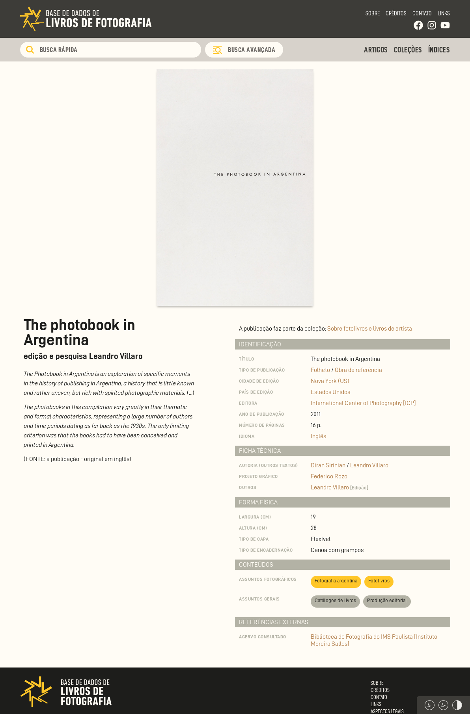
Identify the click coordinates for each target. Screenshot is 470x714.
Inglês (318, 436)
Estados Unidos (330, 392)
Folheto (320, 370)
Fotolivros (379, 580)
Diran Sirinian (329, 465)
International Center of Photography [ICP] (363, 403)
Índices (439, 50)
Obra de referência (358, 370)
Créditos (396, 13)
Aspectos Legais (387, 711)
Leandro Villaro (369, 465)
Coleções (408, 50)
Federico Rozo (329, 476)
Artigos (376, 50)
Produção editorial (387, 600)
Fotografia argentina (336, 580)
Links (444, 13)
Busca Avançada (251, 49)
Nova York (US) (330, 381)
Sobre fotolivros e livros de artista (369, 328)
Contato (422, 13)
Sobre (373, 13)
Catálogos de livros (335, 600)
